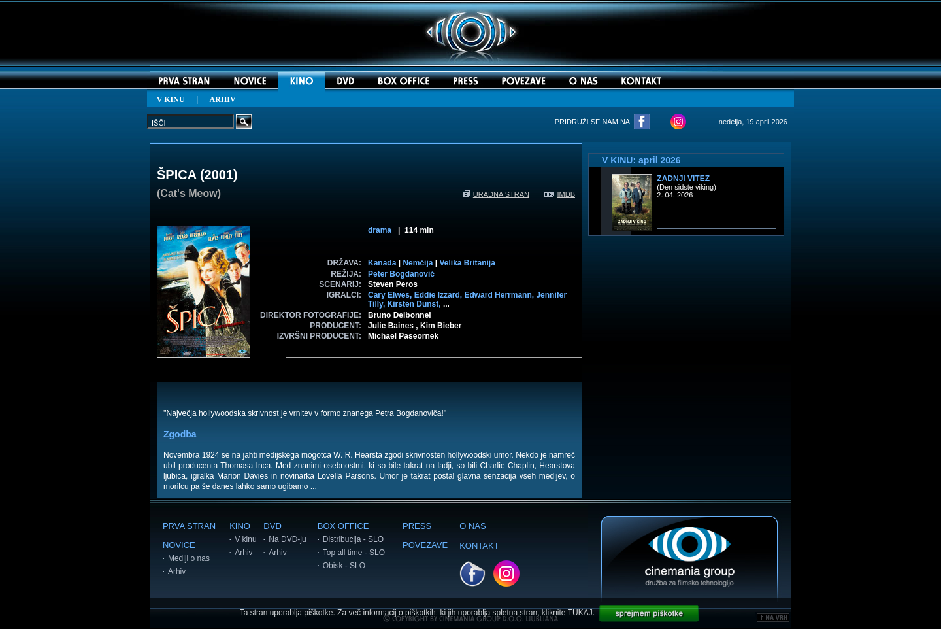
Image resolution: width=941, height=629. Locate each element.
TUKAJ (580, 612)
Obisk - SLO (344, 565)
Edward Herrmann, (500, 294)
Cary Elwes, (391, 294)
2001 (219, 174)
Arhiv (177, 571)
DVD (272, 526)
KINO (239, 526)
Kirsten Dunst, (415, 304)
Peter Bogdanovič (401, 274)
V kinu (245, 539)
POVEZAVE (425, 545)
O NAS (472, 526)
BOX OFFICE (343, 526)
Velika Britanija (467, 262)
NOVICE (179, 545)
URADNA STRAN (496, 194)
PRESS (417, 526)
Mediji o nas (189, 558)
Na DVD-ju (287, 539)
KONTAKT (479, 546)
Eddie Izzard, (439, 294)
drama (379, 230)
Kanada (382, 262)
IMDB (560, 194)
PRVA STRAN (189, 526)
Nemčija (418, 262)
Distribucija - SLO (353, 539)
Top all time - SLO (354, 552)
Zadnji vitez (683, 178)
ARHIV (223, 99)
